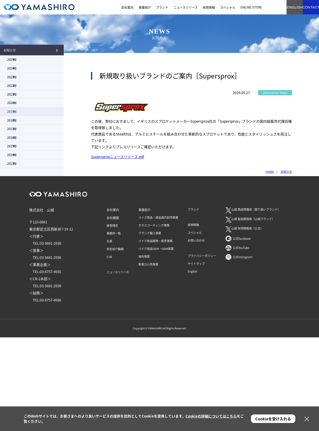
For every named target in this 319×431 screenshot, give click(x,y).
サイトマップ (196, 357)
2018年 (21, 181)
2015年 (21, 229)
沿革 (109, 335)
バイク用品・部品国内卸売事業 (158, 311)
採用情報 (193, 318)
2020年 (21, 149)
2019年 (21, 165)
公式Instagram (242, 350)
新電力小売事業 (148, 358)
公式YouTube (241, 341)
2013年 (21, 261)
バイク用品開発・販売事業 (155, 334)
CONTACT (305, 7)
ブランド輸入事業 (149, 327)
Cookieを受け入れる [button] (273, 419)
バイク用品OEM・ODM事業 (156, 342)
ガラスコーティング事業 (153, 319)
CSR (109, 350)
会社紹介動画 (115, 342)
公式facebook (242, 332)
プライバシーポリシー (202, 349)
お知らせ (21, 53)
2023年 (21, 101)
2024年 (21, 85)
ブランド (193, 303)
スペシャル (195, 326)
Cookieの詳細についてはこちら (211, 416)
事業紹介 (144, 303)
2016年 (21, 213)
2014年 (21, 245)
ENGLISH (279, 7)
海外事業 (144, 350)
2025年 (21, 69)
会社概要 (113, 311)
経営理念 (112, 319)
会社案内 (113, 303)
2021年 (21, 133)
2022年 (21, 117)
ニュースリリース (118, 366)
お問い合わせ (196, 334)
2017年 (21, 197)
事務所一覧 (114, 327)
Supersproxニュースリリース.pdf (117, 156)
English (192, 365)
